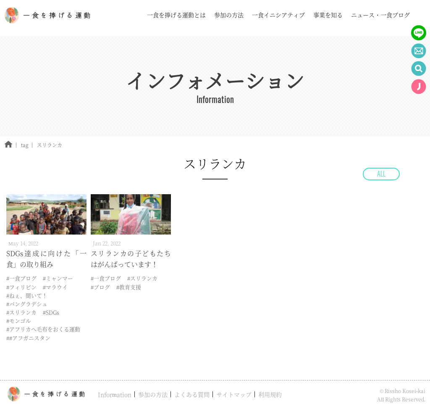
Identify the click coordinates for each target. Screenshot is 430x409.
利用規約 (270, 394)
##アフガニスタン (28, 338)
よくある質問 (192, 394)
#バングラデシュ (26, 304)
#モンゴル (18, 321)
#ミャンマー (58, 278)
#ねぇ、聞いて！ (26, 295)
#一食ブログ (21, 278)
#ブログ (100, 287)
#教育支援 (128, 287)
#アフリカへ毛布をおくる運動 (43, 329)
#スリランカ (21, 312)
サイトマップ (234, 394)
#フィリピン (21, 287)
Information (114, 394)
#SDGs (51, 312)
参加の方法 (153, 394)
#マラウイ (55, 287)
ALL (381, 174)
